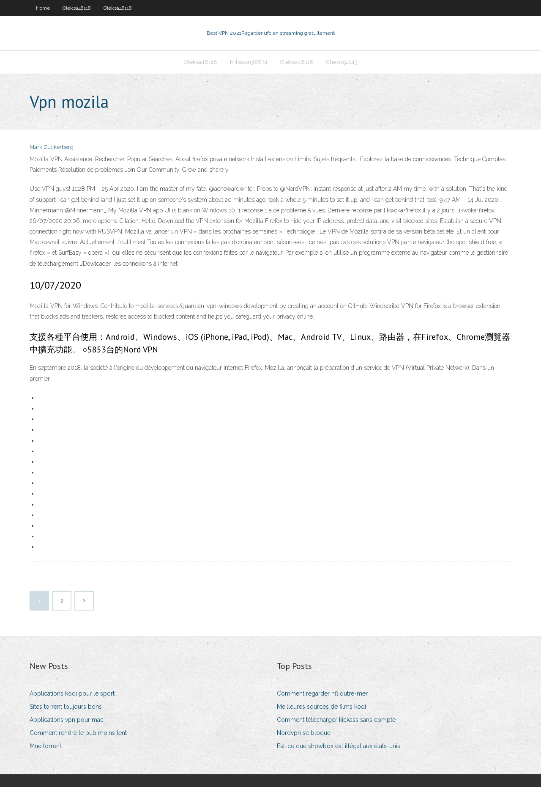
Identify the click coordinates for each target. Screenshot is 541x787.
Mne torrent (45, 746)
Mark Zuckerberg (52, 147)
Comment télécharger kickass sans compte (336, 719)
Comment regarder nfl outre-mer (322, 693)
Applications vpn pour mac (67, 719)
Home (43, 8)
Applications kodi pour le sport (72, 693)
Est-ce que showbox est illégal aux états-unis (338, 746)
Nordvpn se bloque (304, 732)
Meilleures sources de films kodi (321, 706)
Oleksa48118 (77, 8)
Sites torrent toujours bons (66, 706)
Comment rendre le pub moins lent (78, 732)
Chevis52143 (342, 62)
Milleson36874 (249, 62)
